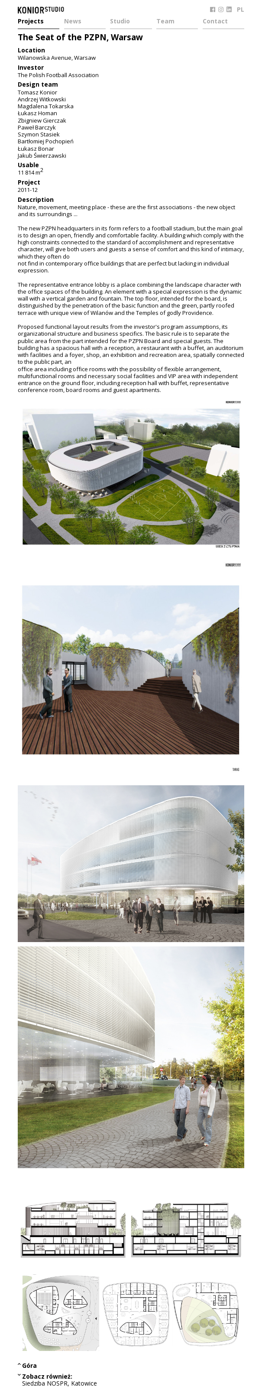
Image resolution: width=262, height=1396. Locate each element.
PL (240, 9)
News (72, 21)
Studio (120, 21)
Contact (215, 21)
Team (165, 21)
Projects (31, 21)
